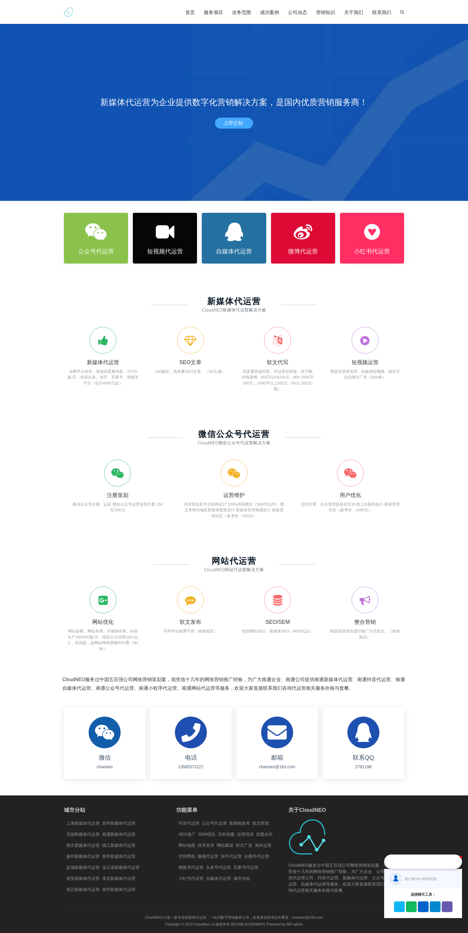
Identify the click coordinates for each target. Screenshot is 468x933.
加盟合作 (264, 834)
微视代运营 (208, 856)
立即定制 (234, 123)
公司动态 (297, 12)
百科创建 (226, 834)
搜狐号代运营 (191, 867)
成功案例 (269, 12)
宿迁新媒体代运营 (83, 889)
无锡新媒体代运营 (83, 834)
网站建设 (225, 845)
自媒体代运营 (218, 878)
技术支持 (206, 845)
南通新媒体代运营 (119, 834)
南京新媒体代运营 (83, 845)
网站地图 (186, 845)
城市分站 (241, 878)
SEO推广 (187, 834)
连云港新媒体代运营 (121, 867)
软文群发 (261, 823)
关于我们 (353, 12)
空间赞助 (186, 856)
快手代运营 (231, 856)
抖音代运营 (188, 823)
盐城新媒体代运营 (83, 867)
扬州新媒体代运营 (83, 856)
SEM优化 (206, 834)
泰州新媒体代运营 (119, 856)
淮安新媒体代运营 (83, 878)
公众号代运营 (214, 823)
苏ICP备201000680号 (248, 924)
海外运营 (263, 845)
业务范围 (241, 12)
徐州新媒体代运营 (119, 889)
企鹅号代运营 (256, 856)
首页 (190, 12)
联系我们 (381, 12)
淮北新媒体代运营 (119, 878)
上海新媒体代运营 (83, 823)
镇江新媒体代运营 (119, 845)
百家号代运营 (245, 867)
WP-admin (295, 924)
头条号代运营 (218, 867)
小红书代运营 (191, 878)
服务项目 (213, 12)
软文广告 (244, 845)
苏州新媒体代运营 (119, 823)
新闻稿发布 (239, 823)
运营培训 (245, 834)
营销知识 (325, 12)
